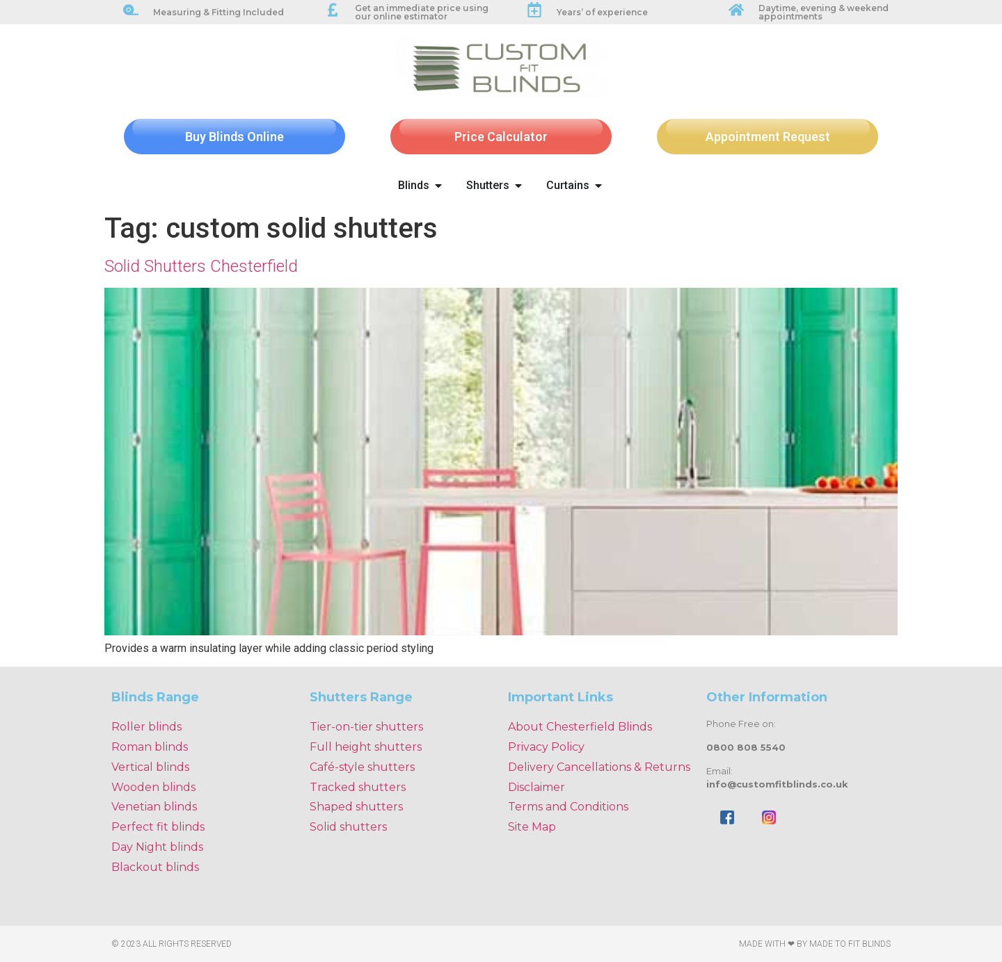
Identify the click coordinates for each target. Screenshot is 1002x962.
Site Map (532, 826)
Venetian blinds (154, 806)
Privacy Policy (546, 746)
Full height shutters (366, 746)
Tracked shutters (358, 787)
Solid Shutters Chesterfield (201, 266)
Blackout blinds (155, 867)
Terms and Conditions (568, 806)
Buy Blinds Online (234, 136)
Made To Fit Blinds (850, 944)
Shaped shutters (356, 806)
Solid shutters (348, 826)
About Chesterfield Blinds (580, 726)
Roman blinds (149, 746)
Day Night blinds (157, 847)
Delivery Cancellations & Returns (599, 767)
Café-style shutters (362, 767)
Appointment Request (768, 136)
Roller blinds (146, 726)
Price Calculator (501, 136)
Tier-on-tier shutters (366, 726)
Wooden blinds (153, 787)
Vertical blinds (150, 767)
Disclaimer (536, 787)
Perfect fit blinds (158, 826)
